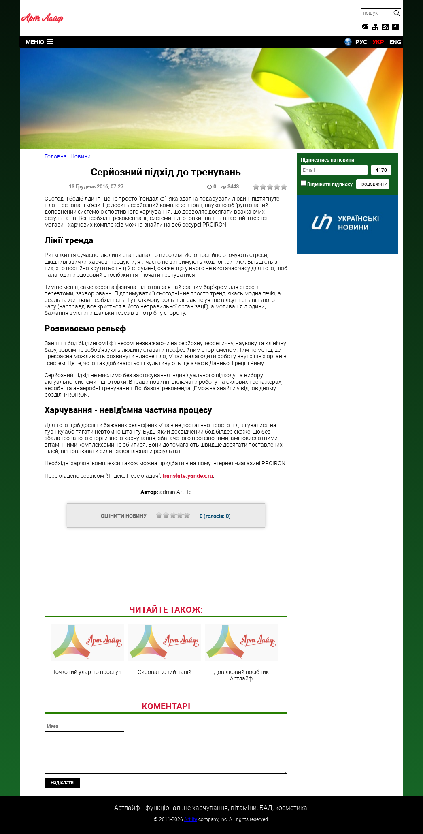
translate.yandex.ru (187, 475)
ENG (395, 42)
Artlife (190, 819)
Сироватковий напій (164, 649)
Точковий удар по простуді (87, 649)
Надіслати (62, 782)
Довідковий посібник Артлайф (241, 653)
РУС (361, 42)
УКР (378, 42)
